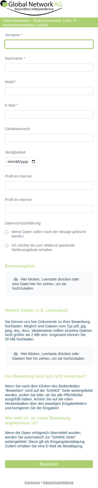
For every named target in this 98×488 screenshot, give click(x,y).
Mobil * (10, 82)
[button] (49, 283)
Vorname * (13, 35)
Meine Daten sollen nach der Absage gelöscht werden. (48, 234)
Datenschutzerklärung (23, 223)
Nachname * (15, 58)
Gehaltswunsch (17, 129)
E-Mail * (11, 105)
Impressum (32, 482)
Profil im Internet (18, 176)
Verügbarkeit (15, 152)
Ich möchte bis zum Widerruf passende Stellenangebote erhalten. (43, 247)
